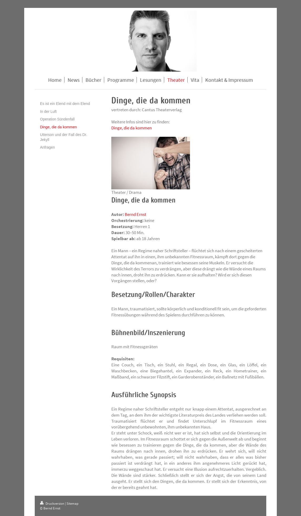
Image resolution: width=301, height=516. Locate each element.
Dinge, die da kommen (131, 128)
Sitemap (72, 503)
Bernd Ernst (135, 214)
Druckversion (52, 503)
